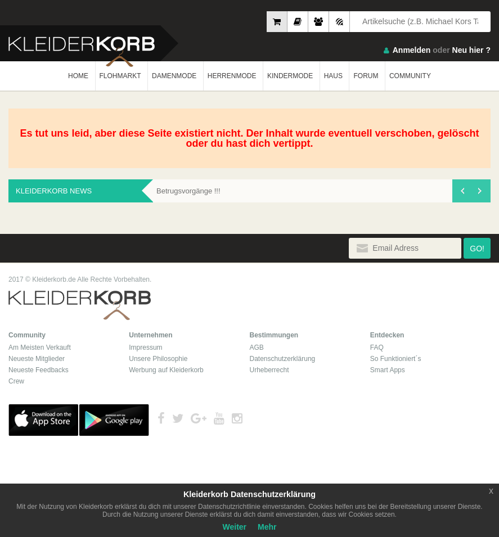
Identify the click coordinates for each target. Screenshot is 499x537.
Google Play (114, 420)
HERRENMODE (232, 76)
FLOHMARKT (120, 76)
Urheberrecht (269, 370)
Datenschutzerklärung (283, 358)
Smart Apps (387, 370)
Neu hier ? (471, 50)
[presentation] (461, 190)
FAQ (377, 347)
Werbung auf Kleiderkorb (166, 370)
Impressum (145, 347)
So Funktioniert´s (395, 358)
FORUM (365, 76)
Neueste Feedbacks (38, 370)
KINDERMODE (290, 76)
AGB (257, 347)
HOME (78, 76)
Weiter (235, 526)
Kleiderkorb (79, 306)
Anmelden (412, 50)
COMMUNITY (410, 76)
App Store (43, 420)
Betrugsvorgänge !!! (188, 191)
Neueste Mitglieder (36, 358)
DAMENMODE (174, 76)
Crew (16, 381)
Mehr (267, 526)
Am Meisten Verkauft (39, 347)
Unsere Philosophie (158, 358)
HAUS (333, 76)
